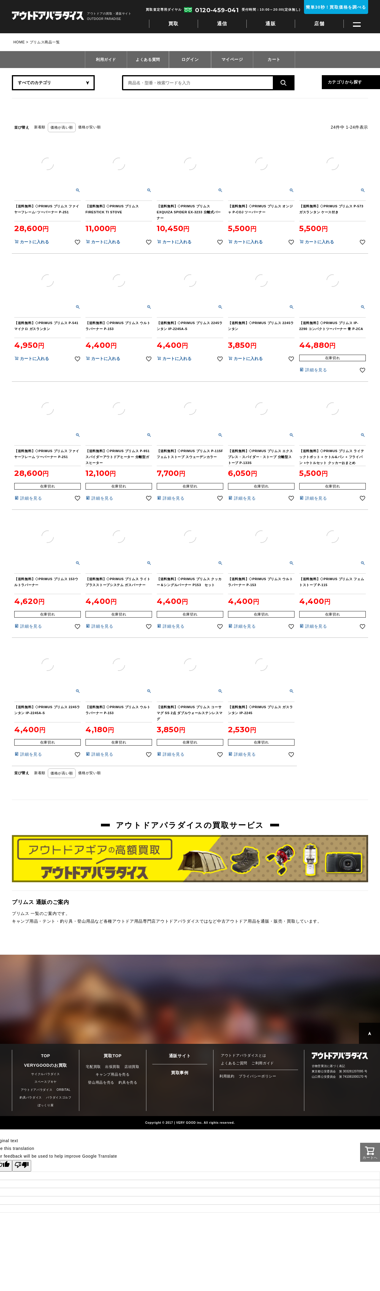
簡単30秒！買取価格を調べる (336, 7)
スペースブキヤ (45, 1081)
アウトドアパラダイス (48, 16)
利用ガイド (106, 59)
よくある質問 (148, 59)
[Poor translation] (21, 1166)
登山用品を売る (101, 1082)
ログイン (190, 59)
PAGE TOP (369, 1033)
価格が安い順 (89, 127)
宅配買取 (93, 1067)
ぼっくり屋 (46, 1105)
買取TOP (112, 1055)
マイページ (232, 59)
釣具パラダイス (31, 1097)
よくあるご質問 (234, 1063)
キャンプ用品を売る (112, 1074)
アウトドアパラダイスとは (243, 1055)
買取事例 (180, 1072)
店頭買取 (132, 1067)
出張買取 (112, 1067)
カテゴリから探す (308, 82)
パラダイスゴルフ (59, 1097)
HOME (19, 42)
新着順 (39, 127)
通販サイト (180, 1055)
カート (274, 59)
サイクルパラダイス (45, 1074)
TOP (45, 1055)
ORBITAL (64, 1089)
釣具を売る (127, 1082)
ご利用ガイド (262, 1063)
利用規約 (227, 1076)
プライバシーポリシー (257, 1076)
